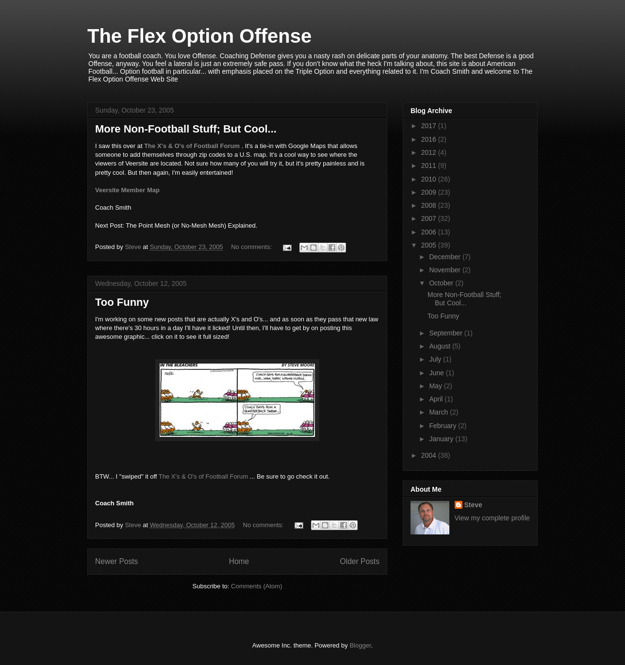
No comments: (252, 246)
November (445, 270)
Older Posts (359, 561)
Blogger (360, 645)
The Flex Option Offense (199, 36)
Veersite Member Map (127, 190)
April (436, 399)
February (443, 426)
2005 (429, 245)
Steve (473, 505)
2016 (429, 139)
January (442, 439)
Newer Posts (116, 561)
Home (239, 561)
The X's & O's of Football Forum (192, 146)
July (436, 359)
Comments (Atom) (256, 586)
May (436, 386)
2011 (429, 165)
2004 (429, 455)
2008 (429, 205)
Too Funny (122, 302)
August (440, 346)
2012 (429, 152)
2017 (429, 126)
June (437, 373)
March (439, 412)
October (442, 283)
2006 (429, 232)
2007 (429, 218)
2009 (429, 192)
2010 (429, 179)
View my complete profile (492, 518)
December (445, 257)
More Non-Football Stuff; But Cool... (186, 129)
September (446, 333)
